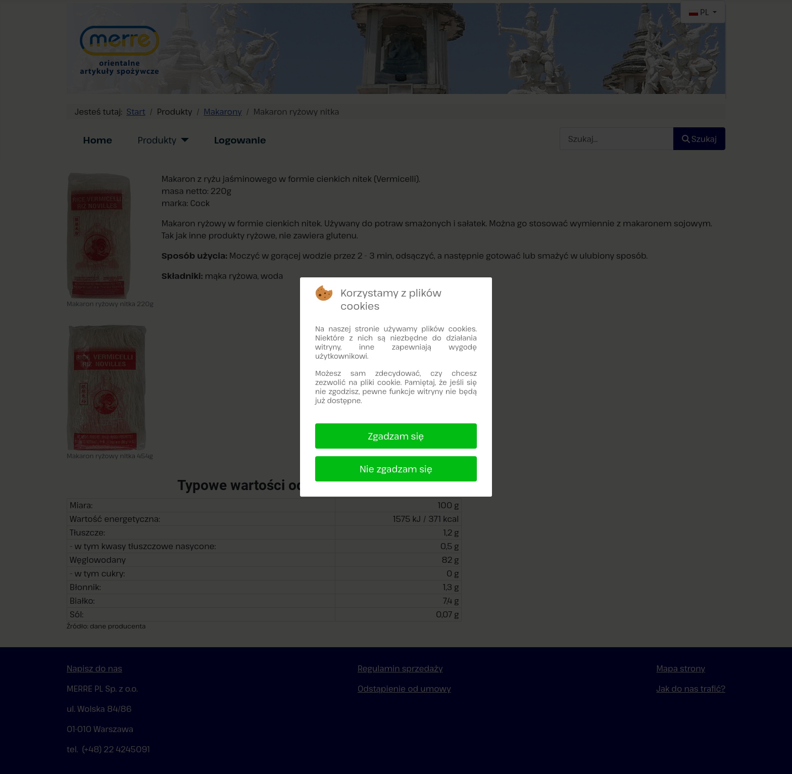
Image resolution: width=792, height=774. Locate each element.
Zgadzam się (396, 436)
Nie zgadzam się (396, 469)
